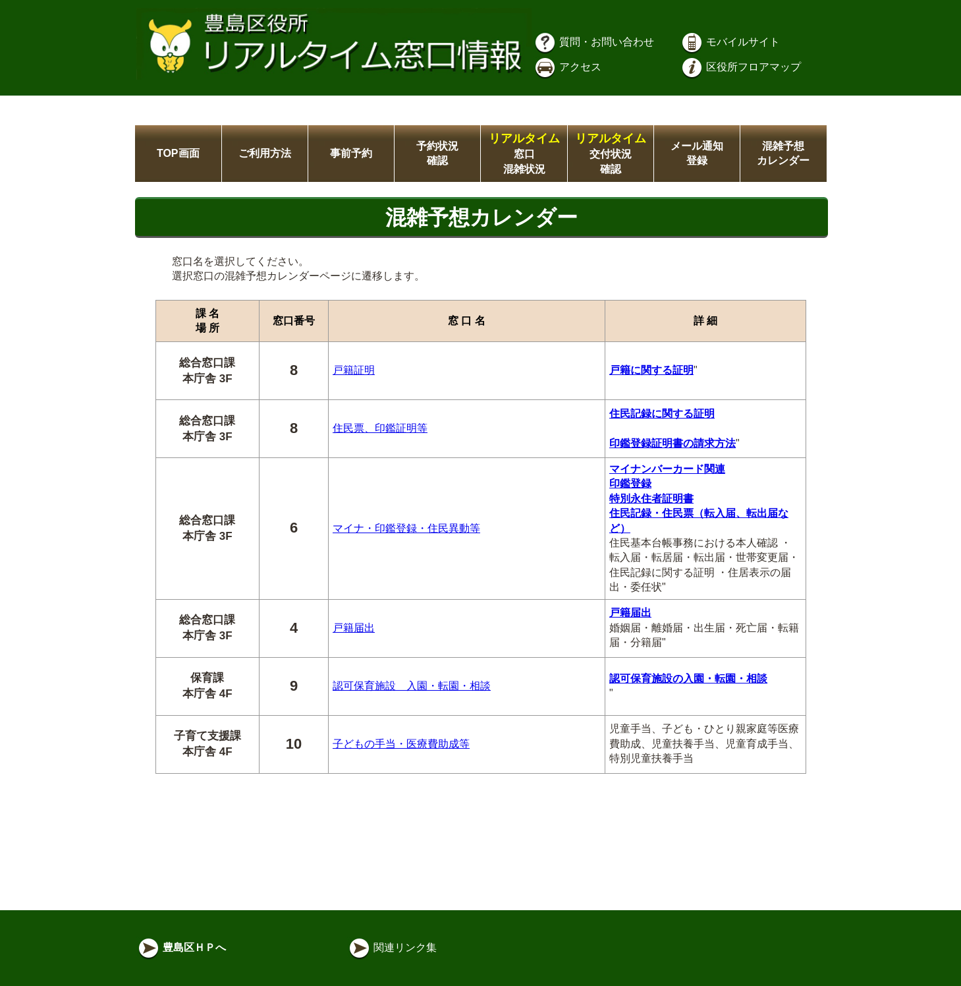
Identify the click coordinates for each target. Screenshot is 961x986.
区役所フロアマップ (740, 66)
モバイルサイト (730, 41)
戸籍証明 (354, 370)
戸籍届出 (354, 627)
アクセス (567, 66)
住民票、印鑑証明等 (380, 428)
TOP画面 (178, 153)
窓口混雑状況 (524, 154)
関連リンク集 (392, 947)
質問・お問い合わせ (593, 41)
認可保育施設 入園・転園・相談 (412, 685)
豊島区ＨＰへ (181, 947)
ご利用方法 (264, 153)
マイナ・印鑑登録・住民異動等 (406, 528)
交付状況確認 (610, 154)
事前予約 (351, 153)
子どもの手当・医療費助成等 (401, 743)
